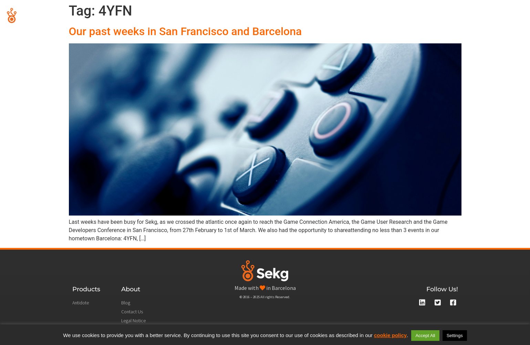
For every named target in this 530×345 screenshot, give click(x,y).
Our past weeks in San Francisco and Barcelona (185, 31)
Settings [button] (455, 335)
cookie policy (390, 335)
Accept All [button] (425, 335)
